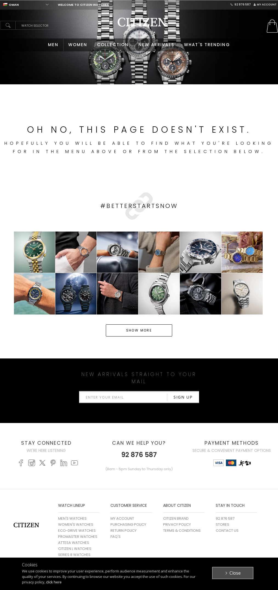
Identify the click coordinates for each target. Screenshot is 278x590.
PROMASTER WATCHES (77, 536)
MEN (53, 45)
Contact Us (227, 530)
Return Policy (123, 530)
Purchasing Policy (128, 524)
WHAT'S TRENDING (207, 45)
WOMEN (77, 45)
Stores (222, 524)
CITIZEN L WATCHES (74, 548)
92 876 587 (241, 4)
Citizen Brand (176, 518)
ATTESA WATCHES (73, 542)
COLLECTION (113, 45)
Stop (275, 86)
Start (271, 86)
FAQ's (115, 536)
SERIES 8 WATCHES (74, 554)
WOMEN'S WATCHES (75, 524)
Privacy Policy (177, 524)
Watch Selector (35, 25)
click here (54, 582)
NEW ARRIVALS (156, 45)
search (8, 25)
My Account (265, 4)
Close (235, 573)
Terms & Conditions (182, 530)
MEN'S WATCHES (72, 518)
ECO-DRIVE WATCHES (77, 530)
